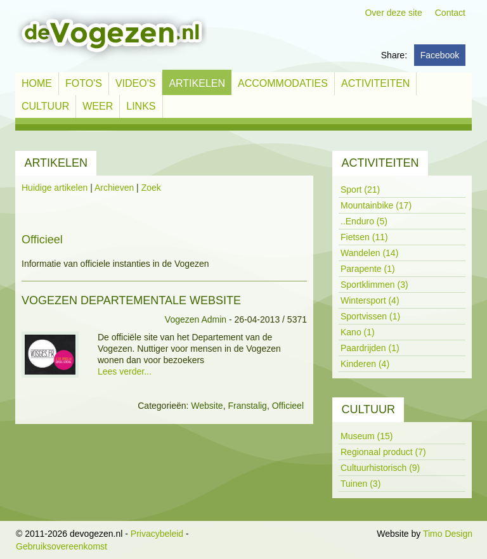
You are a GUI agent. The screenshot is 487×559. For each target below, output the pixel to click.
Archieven (114, 188)
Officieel (288, 406)
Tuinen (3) (360, 484)
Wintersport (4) (370, 300)
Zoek (151, 188)
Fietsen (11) (364, 237)
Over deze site (393, 13)
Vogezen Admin (195, 319)
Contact (450, 13)
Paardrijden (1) (370, 348)
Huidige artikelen (55, 188)
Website (207, 406)
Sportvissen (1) (370, 316)
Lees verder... (125, 371)
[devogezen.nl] (111, 35)
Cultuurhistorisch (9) (380, 468)
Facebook (439, 55)
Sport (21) (360, 189)
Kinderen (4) (365, 364)
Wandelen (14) (369, 253)
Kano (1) (358, 332)
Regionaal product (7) (383, 452)
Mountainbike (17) (376, 205)
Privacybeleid (157, 534)
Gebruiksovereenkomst (61, 546)
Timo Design (447, 534)
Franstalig (247, 406)
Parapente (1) (368, 269)
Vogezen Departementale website (131, 300)
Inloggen (358, 534)
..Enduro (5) (364, 221)
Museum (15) (367, 436)
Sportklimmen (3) (374, 285)
